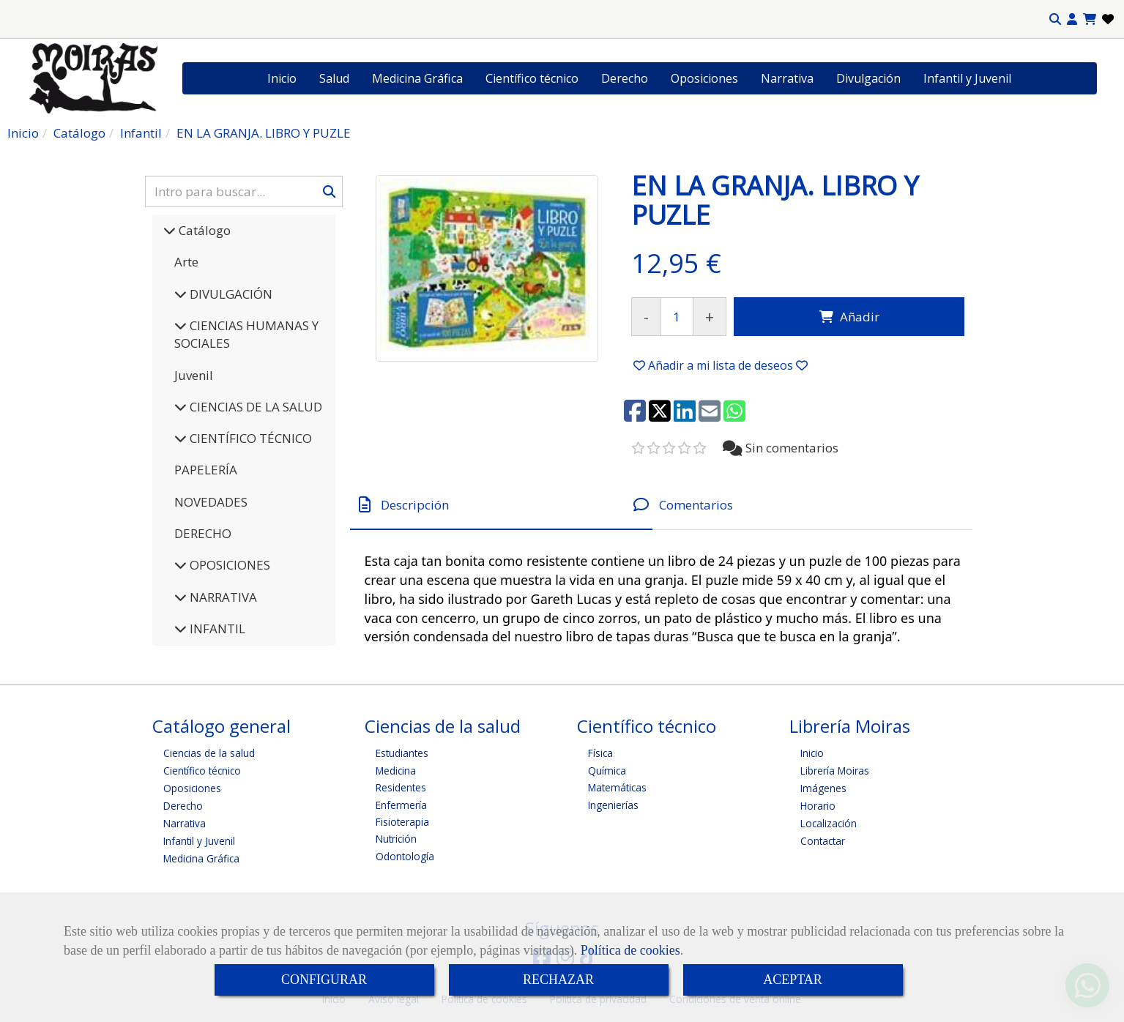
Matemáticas (617, 787)
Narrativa (787, 78)
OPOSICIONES (228, 564)
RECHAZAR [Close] (558, 979)
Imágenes (823, 788)
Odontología (405, 856)
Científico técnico (531, 78)
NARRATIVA (222, 597)
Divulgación (868, 78)
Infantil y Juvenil (967, 78)
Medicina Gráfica (417, 78)
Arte (186, 261)
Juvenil (193, 375)
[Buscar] (244, 191)
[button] (1072, 19)
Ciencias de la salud (209, 753)
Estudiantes (402, 753)
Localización (828, 823)
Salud (334, 78)
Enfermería (401, 805)
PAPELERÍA (205, 469)
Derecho (624, 78)
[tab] (501, 505)
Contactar (822, 841)
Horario (817, 806)
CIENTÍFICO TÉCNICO (249, 438)
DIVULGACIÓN (229, 294)
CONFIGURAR (324, 979)
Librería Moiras (834, 770)
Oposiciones (704, 78)
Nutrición (396, 839)
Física (600, 753)
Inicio (282, 78)
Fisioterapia (402, 822)
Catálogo (203, 230)
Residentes (401, 787)
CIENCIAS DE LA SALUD (254, 406)
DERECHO (202, 533)
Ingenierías (613, 805)
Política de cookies (630, 950)
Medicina (396, 770)
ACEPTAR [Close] (792, 979)
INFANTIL (216, 628)
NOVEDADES (210, 501)
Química (607, 770)
